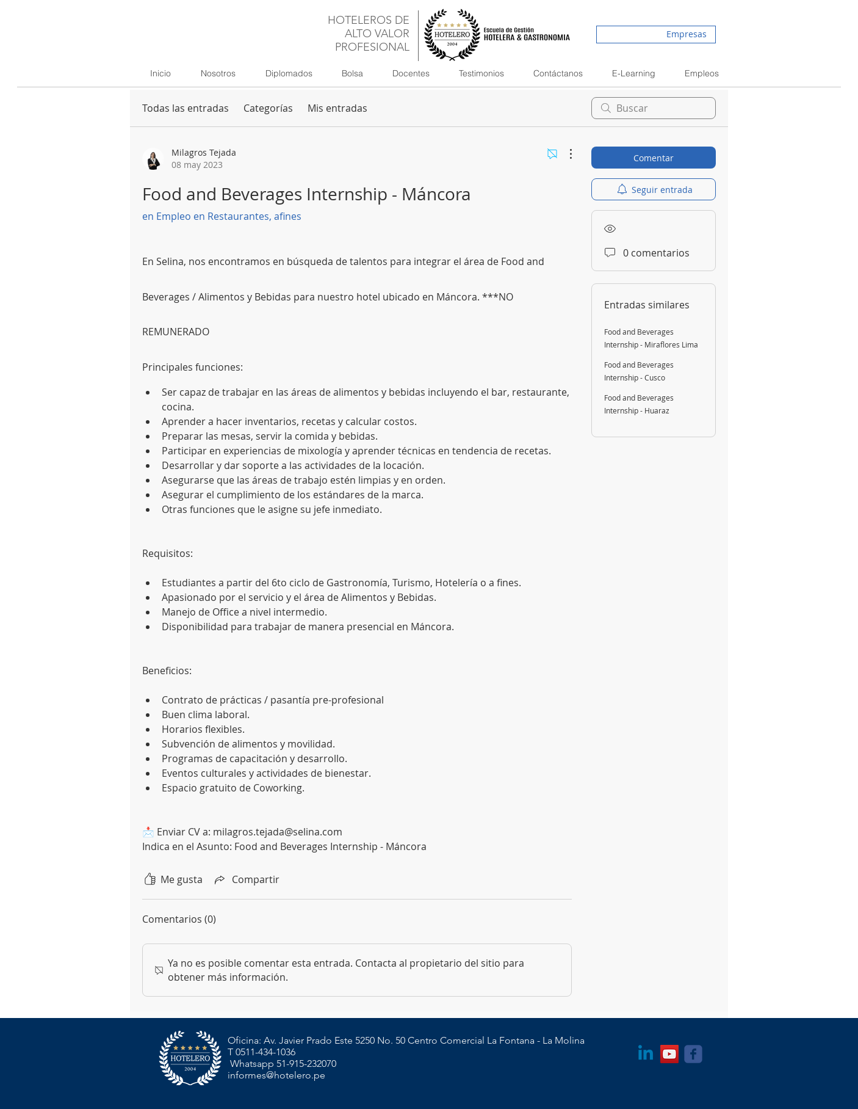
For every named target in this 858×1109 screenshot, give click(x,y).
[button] (283, 73)
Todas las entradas (185, 108)
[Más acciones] (564, 154)
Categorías (268, 108)
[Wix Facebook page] (693, 1054)
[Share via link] (245, 879)
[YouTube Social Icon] (669, 1054)
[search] (653, 108)
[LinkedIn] (645, 1054)
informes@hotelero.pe (276, 1075)
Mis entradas (337, 108)
